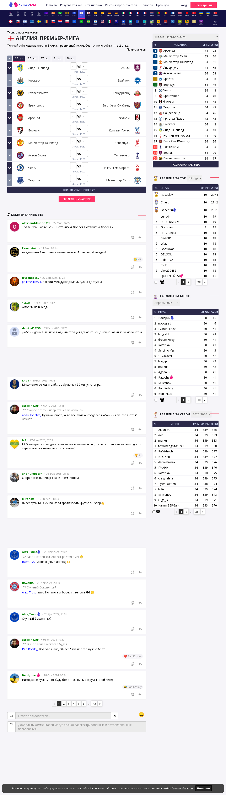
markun (163, 367)
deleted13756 (31, 328)
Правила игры (136, 49)
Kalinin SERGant (168, 505)
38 (197, 512)
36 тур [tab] (32, 58)
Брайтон (167, 79)
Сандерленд (169, 113)
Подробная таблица (186, 164)
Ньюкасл (167, 124)
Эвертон (167, 107)
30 (199, 400)
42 (94, 704)
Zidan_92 (167, 260)
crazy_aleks (165, 478)
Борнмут (167, 85)
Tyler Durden (167, 484)
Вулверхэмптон (172, 158)
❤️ (125, 656)
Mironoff (28, 499)
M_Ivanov (164, 383)
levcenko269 (30, 278)
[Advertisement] (76, 362)
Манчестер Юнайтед (176, 62)
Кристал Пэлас (171, 118)
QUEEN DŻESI (170, 276)
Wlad (164, 243)
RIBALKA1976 (170, 222)
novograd (164, 323)
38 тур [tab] (70, 58)
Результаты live (71, 5)
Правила (51, 5)
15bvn (26, 303)
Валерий (167, 210)
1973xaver (165, 356)
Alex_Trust (31, 552)
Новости (146, 5)
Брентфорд (169, 96)
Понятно (203, 788)
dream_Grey (166, 340)
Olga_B (163, 500)
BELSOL (166, 254)
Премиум (162, 5)
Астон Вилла (170, 73)
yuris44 (165, 216)
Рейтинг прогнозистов (121, 5)
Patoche (164, 377)
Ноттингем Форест (174, 135)
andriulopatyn (32, 474)
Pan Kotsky (165, 388)
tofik (164, 265)
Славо (165, 202)
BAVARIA (28, 583)
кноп (25, 380)
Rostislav (167, 195)
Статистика (93, 5)
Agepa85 (164, 372)
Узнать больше (182, 788)
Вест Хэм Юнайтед (174, 141)
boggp (162, 361)
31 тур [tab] (57, 58)
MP (24, 440)
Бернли (166, 153)
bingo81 (166, 238)
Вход (183, 5)
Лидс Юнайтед (171, 130)
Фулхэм (166, 101)
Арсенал (167, 50)
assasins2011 (31, 405)
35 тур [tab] (19, 58)
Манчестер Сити (173, 56)
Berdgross (31, 675)
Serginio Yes (166, 350)
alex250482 (168, 270)
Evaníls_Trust (167, 329)
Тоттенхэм (169, 147)
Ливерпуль (168, 67)
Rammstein (30, 248)
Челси (165, 90)
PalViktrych (165, 451)
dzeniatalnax (166, 462)
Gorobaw (167, 227)
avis (160, 435)
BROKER (164, 457)
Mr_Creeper (168, 233)
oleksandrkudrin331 (36, 223)
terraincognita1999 (171, 446)
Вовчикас (167, 249)
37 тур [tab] (44, 58)
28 (199, 282)
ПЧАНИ (163, 467)
